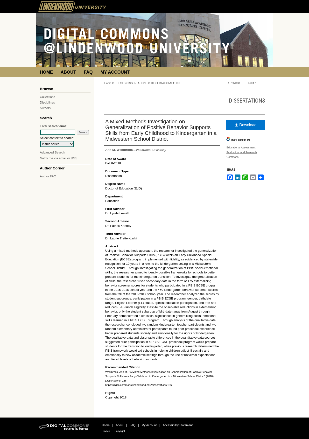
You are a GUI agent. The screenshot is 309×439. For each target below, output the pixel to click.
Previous (235, 82)
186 (178, 83)
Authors (45, 108)
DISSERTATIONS (161, 83)
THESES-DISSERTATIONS (131, 83)
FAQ (132, 425)
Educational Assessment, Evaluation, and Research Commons (241, 152)
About (119, 425)
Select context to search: (57, 138)
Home (107, 83)
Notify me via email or (58, 158)
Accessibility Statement (178, 425)
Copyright (119, 431)
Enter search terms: (53, 126)
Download (246, 125)
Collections (47, 97)
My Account (149, 425)
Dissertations (247, 100)
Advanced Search (52, 152)
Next (251, 82)
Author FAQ (48, 176)
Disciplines (47, 102)
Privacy (106, 431)
